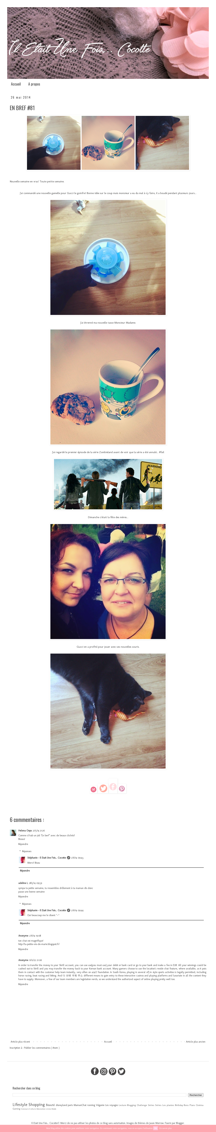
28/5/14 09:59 (35, 883)
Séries (158, 1105)
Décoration (40, 1109)
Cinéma (199, 1105)
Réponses (26, 851)
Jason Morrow (156, 1123)
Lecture (122, 1105)
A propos (34, 84)
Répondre (23, 844)
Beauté (50, 1105)
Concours (25, 1109)
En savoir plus (165, 1128)
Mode (53, 1109)
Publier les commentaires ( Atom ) (42, 1047)
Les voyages (111, 1105)
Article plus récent (20, 1041)
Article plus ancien (195, 1041)
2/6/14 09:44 (77, 910)
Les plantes (168, 1105)
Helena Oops (25, 830)
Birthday (179, 1105)
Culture (32, 1109)
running (91, 1105)
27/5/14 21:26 (39, 830)
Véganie (100, 1105)
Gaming (16, 1108)
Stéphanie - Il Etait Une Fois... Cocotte (46, 857)
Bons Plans (189, 1105)
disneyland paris (64, 1105)
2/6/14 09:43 (77, 857)
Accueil (16, 84)
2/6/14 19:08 (35, 935)
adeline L (23, 883)
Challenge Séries (145, 1105)
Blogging (131, 1105)
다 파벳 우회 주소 (73, 975)
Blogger (180, 1123)
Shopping (37, 1104)
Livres (48, 1109)
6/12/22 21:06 (35, 960)
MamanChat (80, 1105)
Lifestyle (20, 1104)
